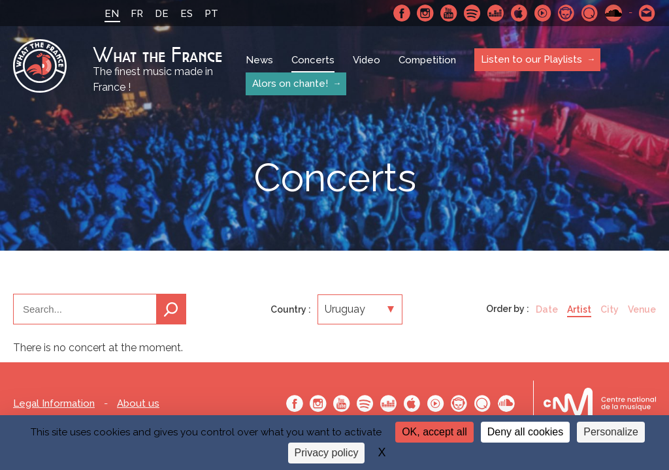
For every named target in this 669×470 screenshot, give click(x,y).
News (259, 60)
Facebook (401, 13)
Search (171, 309)
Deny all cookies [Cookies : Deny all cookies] (525, 431)
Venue (642, 309)
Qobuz (589, 13)
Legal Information (54, 404)
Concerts (312, 60)
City (609, 309)
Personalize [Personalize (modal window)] (610, 431)
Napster (566, 13)
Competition (427, 60)
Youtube (448, 13)
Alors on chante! (290, 83)
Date (547, 309)
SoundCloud (613, 13)
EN (112, 14)
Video (366, 60)
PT (211, 14)
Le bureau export (600, 403)
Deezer (495, 13)
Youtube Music (542, 13)
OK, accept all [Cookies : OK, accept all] (434, 431)
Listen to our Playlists (531, 59)
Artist (579, 309)
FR (137, 14)
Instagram (425, 13)
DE (162, 14)
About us (138, 404)
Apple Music (519, 13)
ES (186, 14)
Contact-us (647, 13)
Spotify (472, 13)
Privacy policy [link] (327, 452)
